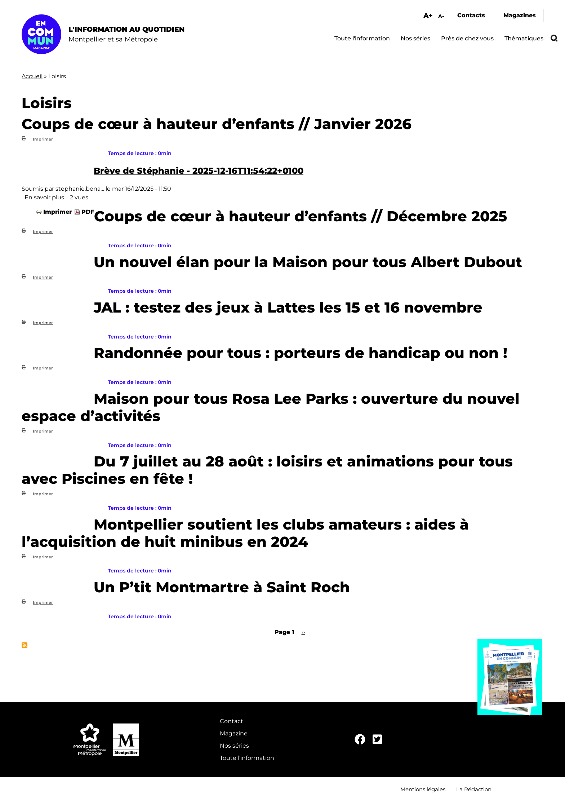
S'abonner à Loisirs (24, 645)
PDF (87, 211)
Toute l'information (362, 38)
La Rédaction (473, 789)
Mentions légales (422, 789)
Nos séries (415, 38)
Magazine (234, 733)
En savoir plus (44, 197)
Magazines (519, 15)
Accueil (32, 76)
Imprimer (43, 139)
